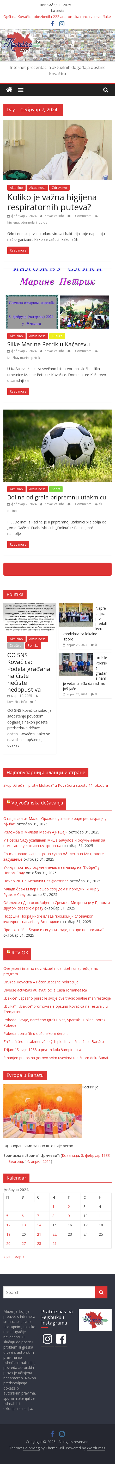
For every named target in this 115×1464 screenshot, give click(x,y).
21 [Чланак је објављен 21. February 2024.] (39, 1234)
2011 (47, 1161)
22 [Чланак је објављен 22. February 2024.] (54, 1234)
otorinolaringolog (34, 222)
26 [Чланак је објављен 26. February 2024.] (8, 1243)
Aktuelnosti (37, 187)
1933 (105, 1155)
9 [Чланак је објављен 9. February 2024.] (69, 1215)
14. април (33, 1161)
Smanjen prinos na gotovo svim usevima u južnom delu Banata (57, 1057)
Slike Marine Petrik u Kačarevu (48, 344)
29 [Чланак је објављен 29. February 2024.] (54, 1243)
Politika (33, 645)
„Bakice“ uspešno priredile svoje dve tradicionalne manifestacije (57, 998)
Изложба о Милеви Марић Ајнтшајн (35, 832)
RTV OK (19, 952)
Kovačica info (55, 216)
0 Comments (79, 216)
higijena (13, 222)
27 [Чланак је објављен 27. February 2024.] (24, 1243)
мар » (19, 1256)
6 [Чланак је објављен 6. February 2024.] (23, 1215)
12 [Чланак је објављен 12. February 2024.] (8, 1224)
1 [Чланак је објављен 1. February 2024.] (53, 1206)
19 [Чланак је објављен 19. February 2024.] (8, 1234)
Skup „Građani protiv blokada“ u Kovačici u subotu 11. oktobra (55, 785)
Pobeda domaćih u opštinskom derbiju (36, 1033)
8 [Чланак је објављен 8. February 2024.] (53, 1215)
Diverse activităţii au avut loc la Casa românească (45, 990)
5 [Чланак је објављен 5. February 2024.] (7, 1215)
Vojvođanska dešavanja (37, 803)
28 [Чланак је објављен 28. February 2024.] (39, 1243)
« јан (7, 1256)
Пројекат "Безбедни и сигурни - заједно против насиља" (53, 929)
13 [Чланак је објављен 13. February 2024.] (24, 1224)
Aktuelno (16, 187)
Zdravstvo (59, 187)
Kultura (57, 336)
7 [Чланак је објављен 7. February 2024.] (38, 1215)
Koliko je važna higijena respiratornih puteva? (52, 202)
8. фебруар (90, 1155)
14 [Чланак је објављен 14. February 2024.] (39, 1224)
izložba (12, 357)
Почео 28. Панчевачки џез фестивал (36, 880)
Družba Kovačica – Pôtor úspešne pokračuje (40, 981)
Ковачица (70, 1155)
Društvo (16, 645)
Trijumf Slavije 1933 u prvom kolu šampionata (42, 1049)
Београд (15, 1161)
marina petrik (30, 357)
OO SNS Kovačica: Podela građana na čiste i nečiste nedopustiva (28, 672)
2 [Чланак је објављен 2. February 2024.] (69, 1206)
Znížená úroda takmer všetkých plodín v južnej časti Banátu (53, 1041)
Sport (56, 489)
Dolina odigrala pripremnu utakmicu (56, 497)
